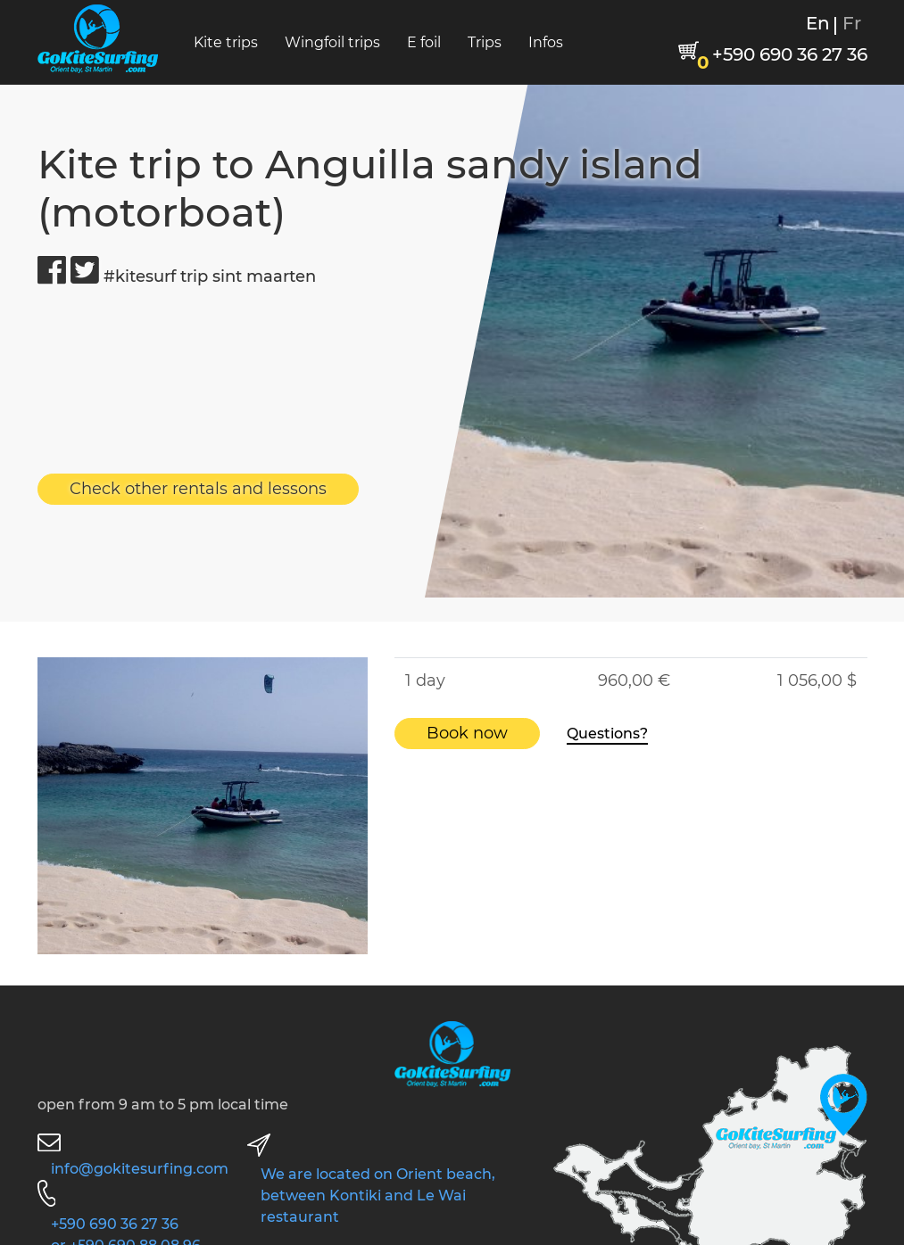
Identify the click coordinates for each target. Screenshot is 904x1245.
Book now (467, 733)
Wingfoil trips (332, 42)
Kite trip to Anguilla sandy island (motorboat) (369, 187)
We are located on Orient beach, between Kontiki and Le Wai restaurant (378, 1195)
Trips (485, 42)
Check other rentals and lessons (198, 489)
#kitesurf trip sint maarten (210, 276)
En (818, 23)
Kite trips (226, 42)
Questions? (607, 733)
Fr (851, 23)
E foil (424, 42)
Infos (545, 42)
